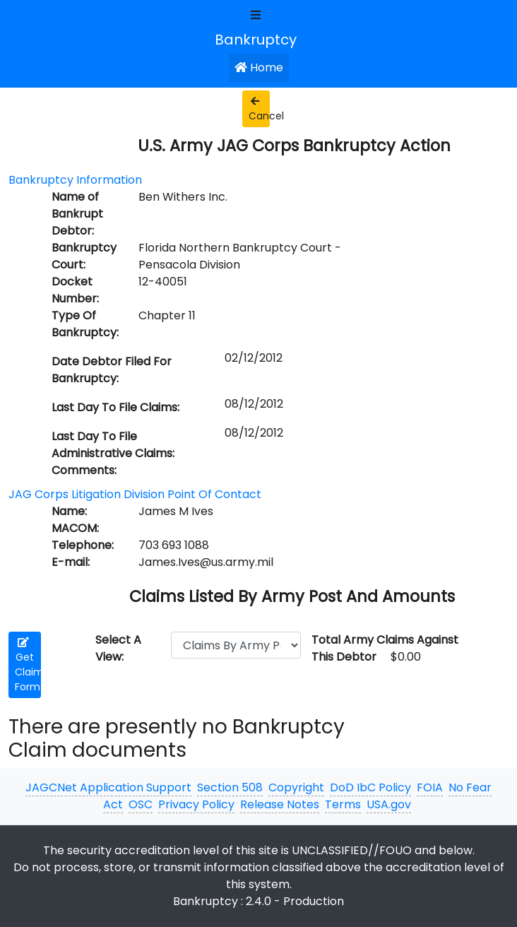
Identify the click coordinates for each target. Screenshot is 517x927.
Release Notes (279, 804)
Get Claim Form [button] (28, 665)
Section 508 (230, 787)
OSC (141, 804)
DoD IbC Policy (370, 787)
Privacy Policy (196, 804)
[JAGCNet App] (258, 39)
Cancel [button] (259, 109)
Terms (343, 804)
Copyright (296, 787)
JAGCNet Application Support (108, 787)
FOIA (430, 787)
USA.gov (389, 804)
